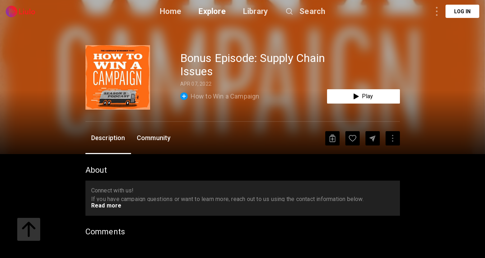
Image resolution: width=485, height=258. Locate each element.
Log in (462, 11)
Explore (212, 11)
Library (255, 11)
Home (171, 11)
